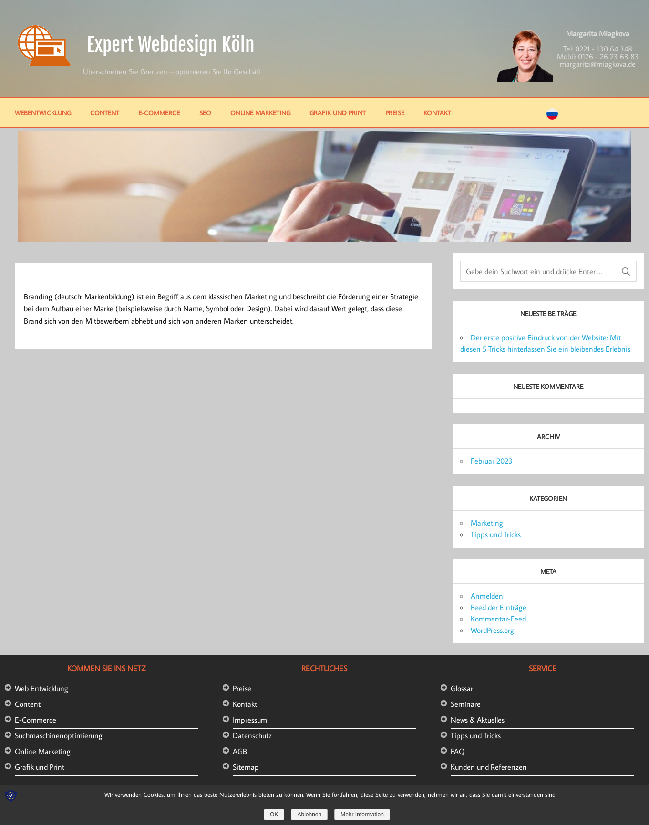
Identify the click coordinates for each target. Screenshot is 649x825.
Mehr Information (362, 814)
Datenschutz (252, 735)
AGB (240, 751)
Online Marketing (260, 112)
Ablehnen (309, 814)
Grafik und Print (337, 112)
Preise (394, 112)
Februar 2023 (492, 461)
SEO (205, 112)
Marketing (487, 523)
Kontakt (437, 112)
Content (104, 112)
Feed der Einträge (498, 607)
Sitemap (246, 767)
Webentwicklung (43, 112)
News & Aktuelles (478, 719)
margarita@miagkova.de (598, 64)
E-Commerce (159, 112)
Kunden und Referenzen (489, 767)
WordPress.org (492, 630)
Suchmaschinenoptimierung (59, 735)
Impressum (250, 719)
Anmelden (487, 596)
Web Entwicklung (41, 688)
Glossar (462, 688)
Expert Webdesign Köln (171, 45)
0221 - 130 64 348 (603, 48)
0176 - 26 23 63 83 (608, 56)
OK (274, 814)
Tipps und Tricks (496, 534)
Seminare (466, 704)
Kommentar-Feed (498, 618)
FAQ (457, 751)
